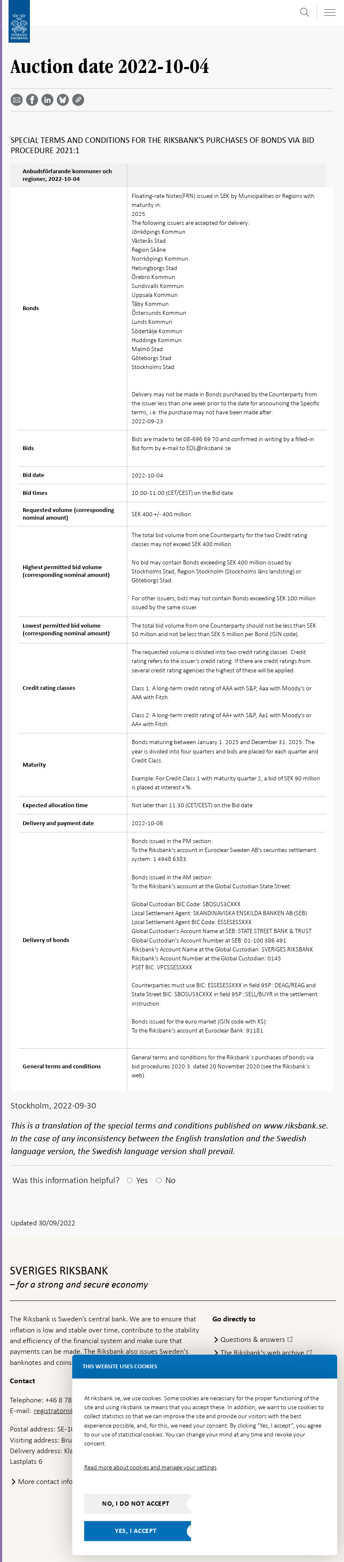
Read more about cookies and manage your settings (150, 1467)
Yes (142, 1180)
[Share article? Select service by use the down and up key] (49, 100)
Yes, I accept (136, 1530)
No (170, 1180)
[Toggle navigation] (329, 12)
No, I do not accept (136, 1503)
